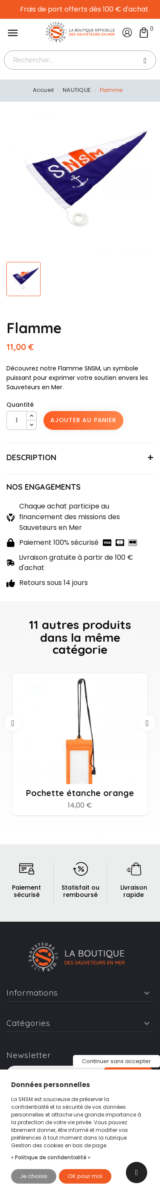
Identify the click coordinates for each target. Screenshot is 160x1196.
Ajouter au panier (83, 420)
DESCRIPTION (31, 457)
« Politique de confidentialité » (50, 1157)
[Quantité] (16, 420)
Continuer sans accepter (116, 1061)
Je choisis (33, 1176)
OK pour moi (85, 1176)
